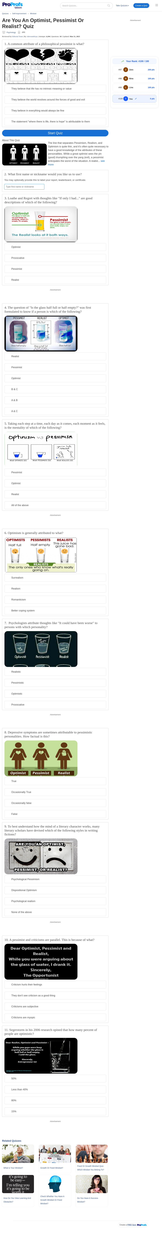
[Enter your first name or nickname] (24, 187)
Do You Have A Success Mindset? (87, 1200)
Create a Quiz (141, 5)
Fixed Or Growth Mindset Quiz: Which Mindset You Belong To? (90, 1168)
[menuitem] (122, 6)
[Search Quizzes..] (86, 5)
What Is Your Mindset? (13, 1168)
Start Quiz (55, 133)
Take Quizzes (122, 5)
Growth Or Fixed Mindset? (51, 1168)
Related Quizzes (11, 1140)
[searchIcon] (108, 5)
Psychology (11, 32)
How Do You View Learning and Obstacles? (17, 1200)
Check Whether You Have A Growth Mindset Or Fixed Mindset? (52, 1200)
